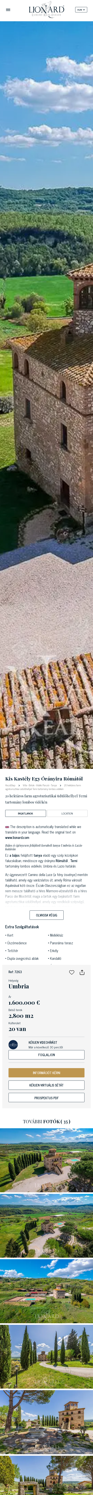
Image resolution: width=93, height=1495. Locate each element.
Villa (25, 785)
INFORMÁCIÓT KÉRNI (46, 1072)
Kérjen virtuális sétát (46, 1085)
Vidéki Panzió (43, 785)
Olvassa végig (46, 915)
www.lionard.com (17, 837)
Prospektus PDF (46, 1097)
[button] (71, 971)
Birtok (31, 785)
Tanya (53, 785)
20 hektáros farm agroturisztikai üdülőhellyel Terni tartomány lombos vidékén (43, 787)
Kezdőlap (10, 785)
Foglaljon (46, 1054)
